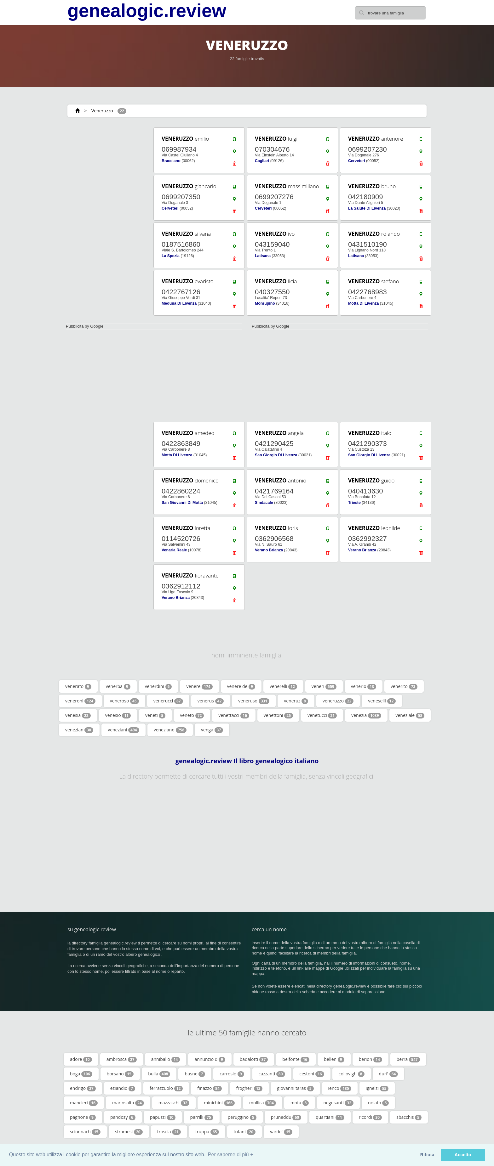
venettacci (233, 715)
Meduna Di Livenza (179, 303)
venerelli (283, 686)
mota (299, 1103)
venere (199, 686)
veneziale (410, 715)
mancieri (84, 1103)
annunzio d (209, 1059)
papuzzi (163, 1117)
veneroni (80, 701)
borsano (120, 1074)
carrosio (232, 1074)
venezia (366, 715)
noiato (378, 1103)
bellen (334, 1059)
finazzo (209, 1088)
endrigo (83, 1088)
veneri (324, 686)
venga (212, 730)
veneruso (253, 701)
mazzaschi (174, 1103)
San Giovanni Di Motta (182, 502)
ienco (339, 1088)
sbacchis (409, 1117)
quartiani (330, 1117)
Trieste (354, 502)
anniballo (165, 1059)
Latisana (263, 256)
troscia (169, 1132)
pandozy (122, 1117)
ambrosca (121, 1059)
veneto (192, 715)
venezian (79, 730)
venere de (241, 686)
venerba (118, 686)
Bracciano (171, 161)
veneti (155, 715)
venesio (118, 715)
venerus (211, 701)
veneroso (124, 701)
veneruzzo (338, 701)
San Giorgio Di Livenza (276, 455)
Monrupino (265, 303)
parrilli (201, 1117)
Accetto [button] (463, 1154)
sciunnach (85, 1132)
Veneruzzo (102, 111)
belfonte (295, 1059)
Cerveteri (356, 161)
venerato (78, 686)
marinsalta (128, 1103)
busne (195, 1074)
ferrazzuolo (166, 1088)
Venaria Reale (174, 550)
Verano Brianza (269, 550)
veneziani (123, 730)
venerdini (158, 686)
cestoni (312, 1074)
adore (81, 1059)
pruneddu (286, 1117)
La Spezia (171, 256)
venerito (404, 686)
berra (408, 1059)
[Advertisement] (105, 221)
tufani (244, 1132)
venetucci (322, 715)
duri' (388, 1074)
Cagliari (262, 161)
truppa (207, 1132)
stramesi (129, 1132)
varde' (281, 1132)
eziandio (122, 1088)
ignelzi (377, 1088)
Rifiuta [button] (427, 1154)
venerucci (168, 701)
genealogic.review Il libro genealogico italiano (247, 761)
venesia (78, 715)
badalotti (254, 1059)
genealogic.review (146, 11)
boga (81, 1074)
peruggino (242, 1117)
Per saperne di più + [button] (230, 1154)
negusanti (338, 1103)
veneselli (382, 701)
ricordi (370, 1117)
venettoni (278, 715)
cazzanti (272, 1074)
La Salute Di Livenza (367, 208)
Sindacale (264, 502)
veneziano (170, 730)
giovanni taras (295, 1088)
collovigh (352, 1074)
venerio (363, 686)
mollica (262, 1103)
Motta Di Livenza (363, 303)
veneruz (296, 701)
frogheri (249, 1088)
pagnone (83, 1117)
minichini (219, 1103)
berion (370, 1059)
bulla (159, 1074)
